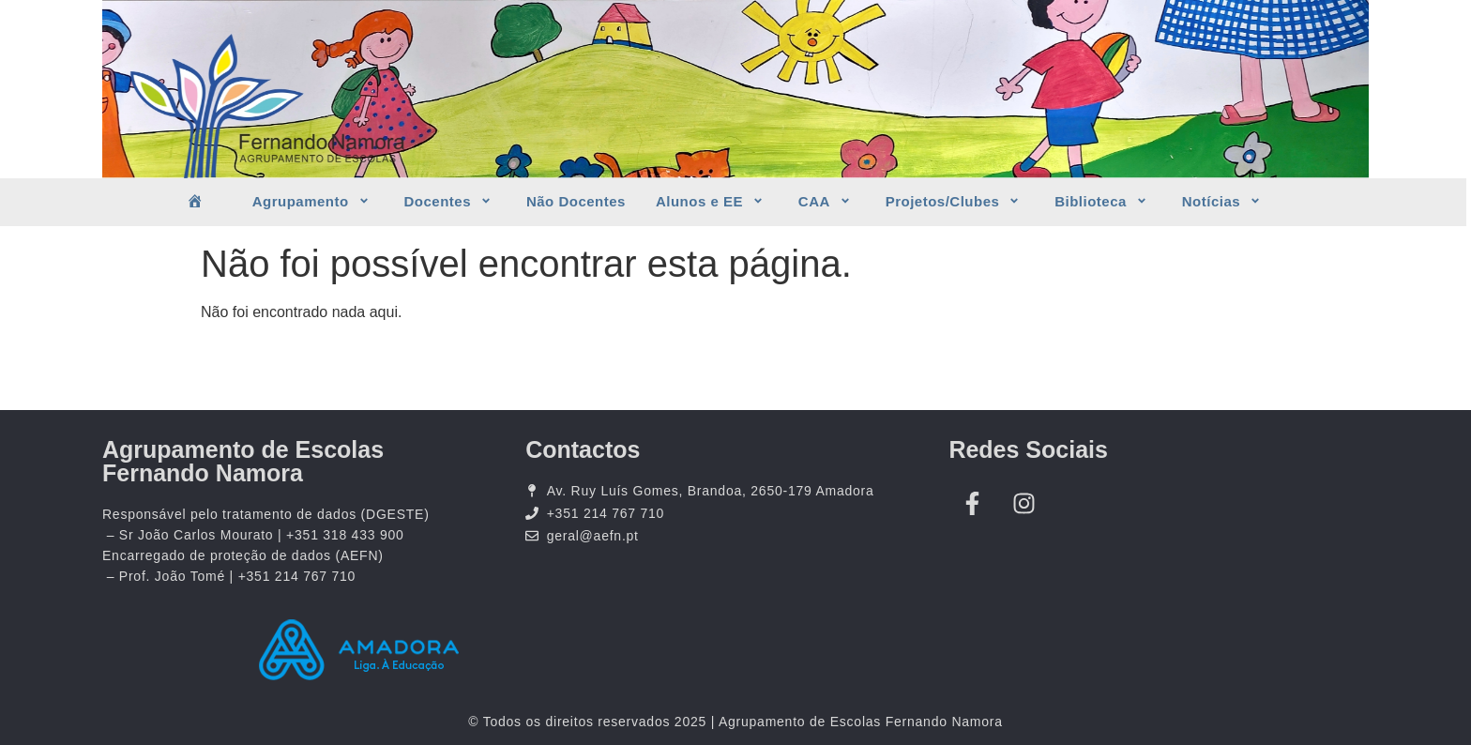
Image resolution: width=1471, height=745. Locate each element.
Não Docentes (576, 201)
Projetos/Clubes (955, 201)
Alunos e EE (712, 201)
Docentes (450, 201)
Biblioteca (1103, 201)
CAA (827, 201)
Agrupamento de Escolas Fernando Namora (243, 461)
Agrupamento (313, 201)
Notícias (1224, 201)
